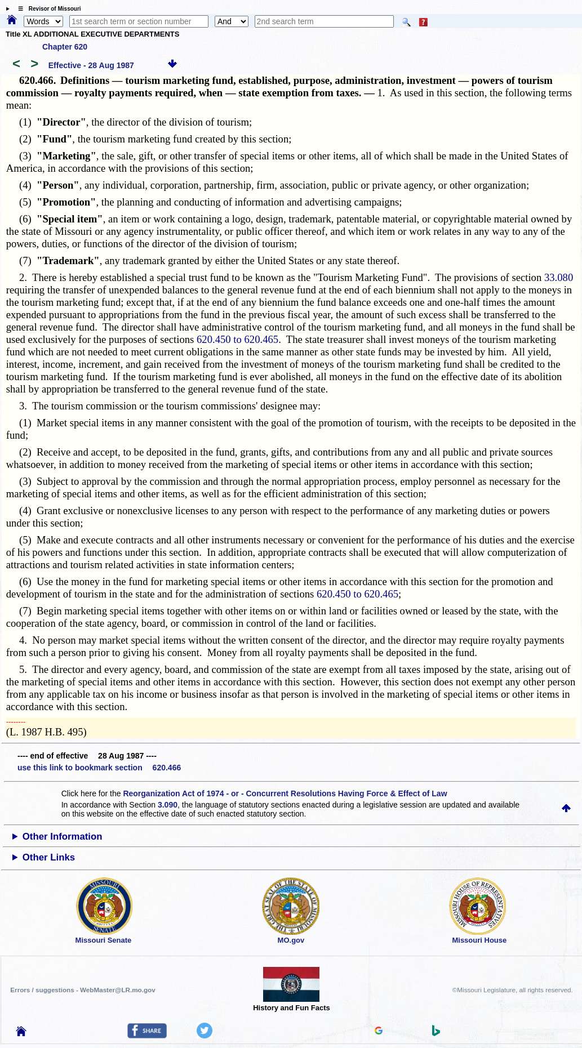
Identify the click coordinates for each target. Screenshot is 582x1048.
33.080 (558, 277)
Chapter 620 (64, 46)
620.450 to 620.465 (237, 339)
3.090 (167, 804)
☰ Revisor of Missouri (46, 9)
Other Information (63, 836)
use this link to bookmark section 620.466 (99, 767)
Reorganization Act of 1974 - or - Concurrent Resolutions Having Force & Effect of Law (285, 793)
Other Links (49, 857)
